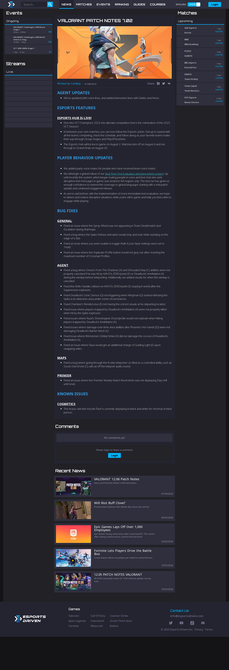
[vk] (169, 100)
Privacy (199, 662)
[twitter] (163, 100)
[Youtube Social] (181, 656)
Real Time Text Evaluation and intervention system (134, 190)
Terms (209, 662)
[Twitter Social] (171, 656)
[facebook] (158, 100)
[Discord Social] (192, 656)
